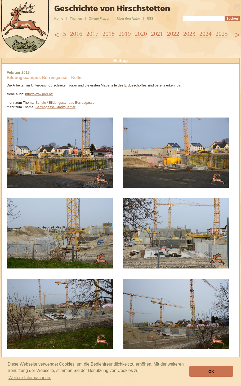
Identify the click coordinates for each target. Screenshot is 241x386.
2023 (189, 34)
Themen (76, 18)
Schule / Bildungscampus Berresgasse (65, 103)
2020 (141, 34)
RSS (150, 18)
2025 (222, 34)
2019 (125, 34)
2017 (92, 34)
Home (58, 18)
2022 (173, 34)
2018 (108, 34)
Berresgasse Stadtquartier (55, 107)
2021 (157, 34)
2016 (76, 34)
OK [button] (211, 371)
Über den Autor (128, 18)
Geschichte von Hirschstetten (112, 8)
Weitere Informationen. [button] (29, 377)
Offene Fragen (99, 18)
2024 (205, 34)
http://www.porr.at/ (39, 94)
